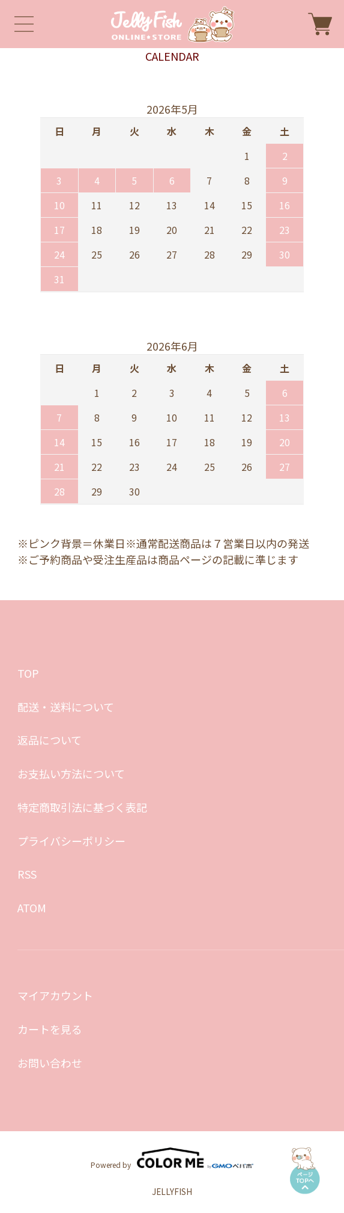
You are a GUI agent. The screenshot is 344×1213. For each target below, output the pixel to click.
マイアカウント (55, 995)
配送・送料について (65, 706)
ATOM (31, 907)
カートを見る (49, 1029)
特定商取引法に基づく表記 (82, 807)
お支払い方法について (71, 773)
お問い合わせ (49, 1062)
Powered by (172, 1157)
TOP (28, 673)
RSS (27, 874)
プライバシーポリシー (71, 841)
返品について (49, 740)
